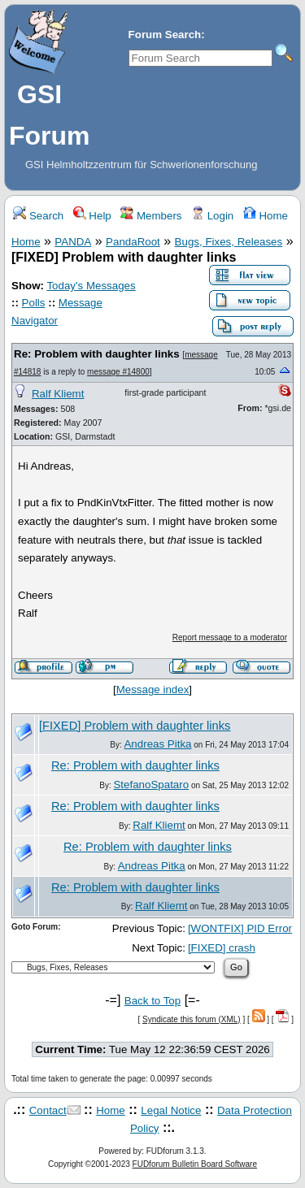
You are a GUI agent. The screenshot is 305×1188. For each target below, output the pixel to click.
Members (150, 216)
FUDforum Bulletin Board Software (195, 1164)
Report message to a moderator (229, 637)
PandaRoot (133, 242)
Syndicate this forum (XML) (191, 1019)
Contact (48, 1110)
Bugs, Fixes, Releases (229, 242)
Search (38, 216)
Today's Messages (90, 286)
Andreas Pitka (157, 744)
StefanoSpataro (151, 784)
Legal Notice (171, 1110)
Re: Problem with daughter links (97, 354)
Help (92, 216)
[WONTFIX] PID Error (240, 928)
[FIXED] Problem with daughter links (134, 725)
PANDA (72, 242)
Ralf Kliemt (58, 394)
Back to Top (152, 1001)
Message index (153, 689)
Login (212, 216)
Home (265, 216)
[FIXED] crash (221, 948)
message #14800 (118, 371)
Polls (34, 303)
